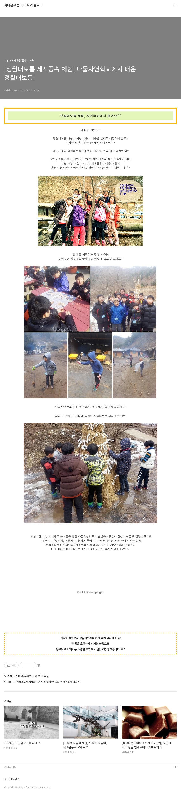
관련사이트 (10, 767)
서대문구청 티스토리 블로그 (23, 5)
